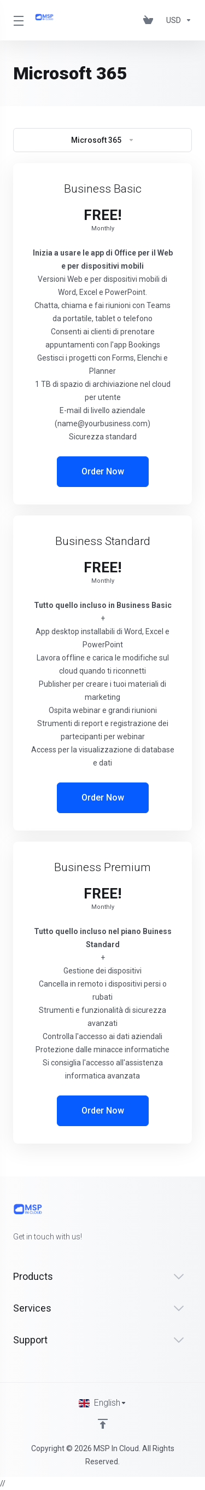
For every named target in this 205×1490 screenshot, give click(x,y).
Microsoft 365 (102, 140)
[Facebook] (13, 1256)
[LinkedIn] (48, 1256)
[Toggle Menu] (17, 20)
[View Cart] (150, 20)
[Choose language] (103, 1403)
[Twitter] (30, 1256)
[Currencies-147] (177, 20)
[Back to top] (102, 1423)
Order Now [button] (102, 471)
